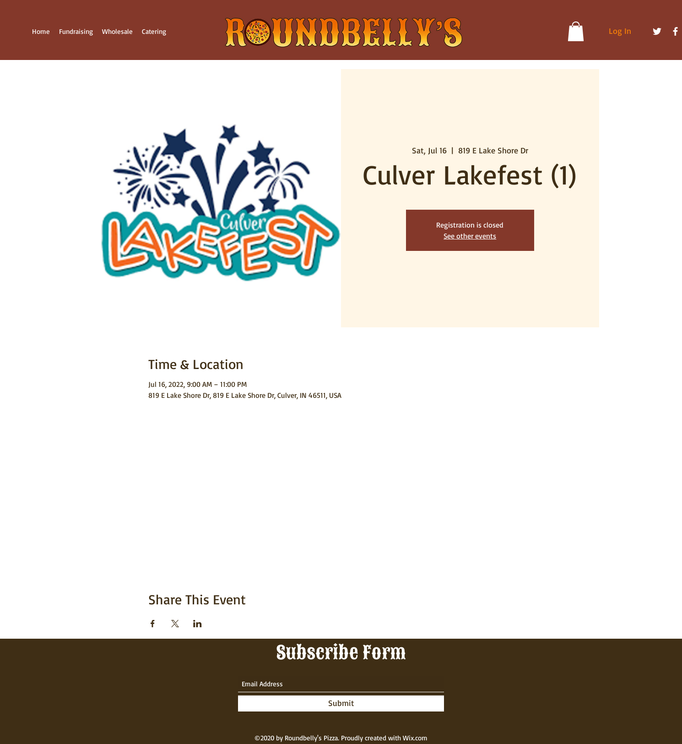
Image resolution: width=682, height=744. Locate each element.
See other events (470, 235)
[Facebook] (675, 31)
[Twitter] (657, 31)
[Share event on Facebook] (152, 623)
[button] (576, 31)
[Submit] (341, 703)
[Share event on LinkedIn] (197, 623)
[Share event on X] (175, 623)
